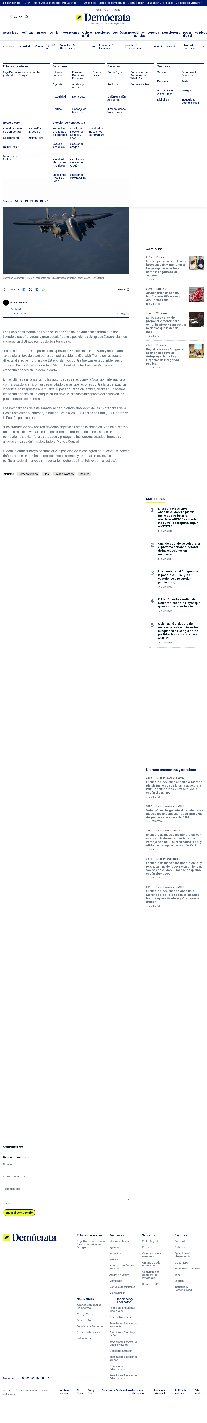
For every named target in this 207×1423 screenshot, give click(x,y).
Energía (158, 46)
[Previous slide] (26, 3)
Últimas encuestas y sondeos (171, 770)
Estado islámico (64, 474)
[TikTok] (48, 1378)
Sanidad (25, 46)
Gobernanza (107, 1390)
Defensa (38, 46)
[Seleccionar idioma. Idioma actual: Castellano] (16, 17)
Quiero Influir (87, 34)
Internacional (16, 135)
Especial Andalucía (120, 1317)
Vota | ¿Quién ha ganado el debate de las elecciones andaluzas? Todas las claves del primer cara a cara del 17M (174, 813)
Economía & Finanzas (106, 47)
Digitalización (136, 2)
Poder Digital (150, 1241)
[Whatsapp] (17, 1378)
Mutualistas (69, 2)
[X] (23, 1378)
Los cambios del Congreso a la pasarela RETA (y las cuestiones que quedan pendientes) (178, 577)
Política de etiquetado (138, 1391)
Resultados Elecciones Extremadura (123, 1377)
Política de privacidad (159, 1391)
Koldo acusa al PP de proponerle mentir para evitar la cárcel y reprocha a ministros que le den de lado (166, 325)
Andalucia (90, 2)
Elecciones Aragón (120, 1351)
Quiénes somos (64, 1391)
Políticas (27, 32)
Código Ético (91, 1391)
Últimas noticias (139, 34)
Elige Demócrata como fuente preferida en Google (91, 1244)
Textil (93, 46)
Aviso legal (198, 1391)
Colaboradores (122, 1390)
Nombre (8, 1164)
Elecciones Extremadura (117, 1367)
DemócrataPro (123, 32)
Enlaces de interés (89, 1235)
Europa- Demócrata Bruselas (121, 1267)
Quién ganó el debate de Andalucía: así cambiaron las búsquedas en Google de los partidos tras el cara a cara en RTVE (178, 631)
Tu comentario (11, 1189)
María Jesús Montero (47, 2)
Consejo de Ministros (189, 2)
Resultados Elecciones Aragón (123, 1358)
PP (29, 2)
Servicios (148, 1235)
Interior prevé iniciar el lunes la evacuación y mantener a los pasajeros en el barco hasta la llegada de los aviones (166, 268)
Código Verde (85, 1314)
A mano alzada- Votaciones (152, 1264)
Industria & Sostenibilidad (133, 47)
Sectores (181, 1235)
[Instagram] (33, 1378)
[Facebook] (38, 1378)
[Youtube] (43, 1378)
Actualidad (10, 32)
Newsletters (171, 32)
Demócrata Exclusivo (90, 1326)
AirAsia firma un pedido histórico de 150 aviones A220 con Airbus (163, 296)
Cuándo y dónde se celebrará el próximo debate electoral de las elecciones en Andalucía (179, 549)
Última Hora (84, 1338)
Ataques (84, 474)
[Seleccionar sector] (191, 47)
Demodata (116, 1280)
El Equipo (80, 1391)
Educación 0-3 (155, 2)
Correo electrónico (14, 1176)
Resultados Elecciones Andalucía (123, 1325)
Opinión (54, 32)
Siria (46, 474)
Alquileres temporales (112, 2)
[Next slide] (202, 3)
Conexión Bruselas (88, 1332)
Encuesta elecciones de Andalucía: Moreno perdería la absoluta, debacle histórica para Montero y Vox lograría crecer (172, 896)
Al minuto (154, 249)
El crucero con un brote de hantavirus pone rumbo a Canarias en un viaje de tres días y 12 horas (100, 115)
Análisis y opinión (119, 1274)
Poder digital (187, 34)
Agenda (153, 32)
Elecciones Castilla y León (122, 1334)
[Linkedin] (28, 1378)
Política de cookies (180, 1391)
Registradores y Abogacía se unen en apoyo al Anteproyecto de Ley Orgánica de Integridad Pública (164, 356)
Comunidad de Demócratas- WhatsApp (151, 1275)
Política (113, 1259)
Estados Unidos (28, 474)
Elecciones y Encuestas (124, 1300)
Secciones (116, 1235)
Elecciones (102, 32)
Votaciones (71, 32)
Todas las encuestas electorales (122, 1309)
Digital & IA (51, 47)
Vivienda (171, 46)
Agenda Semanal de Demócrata (89, 1306)
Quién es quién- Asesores (151, 1255)
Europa (41, 32)
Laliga (170, 2)
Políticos (147, 1247)
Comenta (121, 289)
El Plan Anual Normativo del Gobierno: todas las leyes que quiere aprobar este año (179, 602)
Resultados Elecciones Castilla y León (123, 1343)
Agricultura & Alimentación (67, 47)
